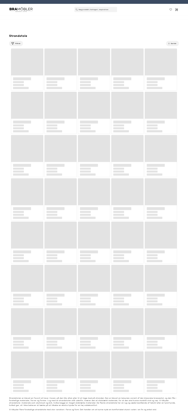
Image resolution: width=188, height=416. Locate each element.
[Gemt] (171, 9)
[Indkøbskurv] (176, 9)
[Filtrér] (16, 43)
